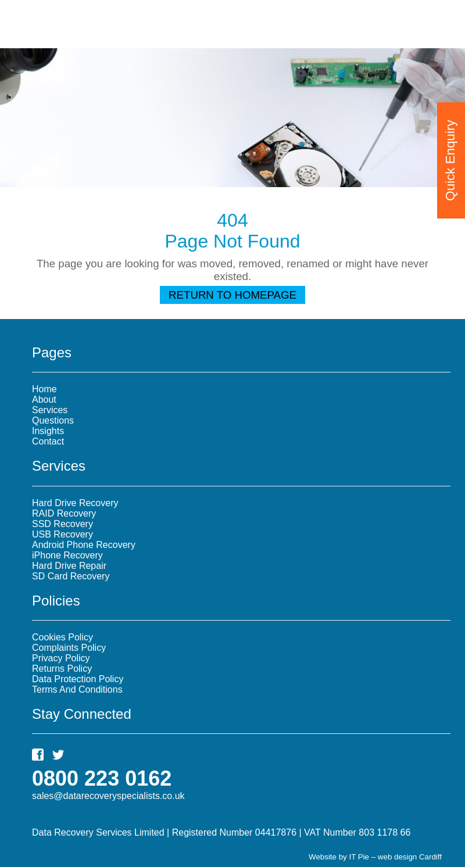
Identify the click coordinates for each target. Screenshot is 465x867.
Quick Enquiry (450, 155)
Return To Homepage (232, 295)
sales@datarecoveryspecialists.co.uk (108, 796)
